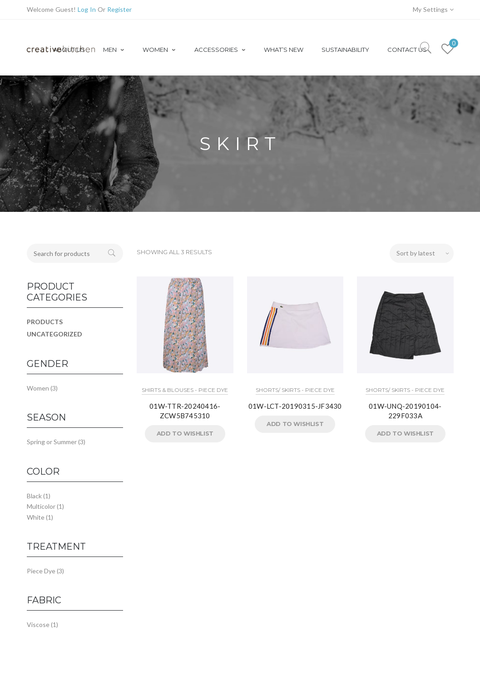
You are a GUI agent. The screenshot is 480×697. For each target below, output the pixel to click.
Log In (87, 9)
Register (119, 9)
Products (45, 322)
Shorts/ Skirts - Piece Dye (295, 389)
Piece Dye (41, 571)
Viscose (38, 624)
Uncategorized (54, 334)
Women (38, 388)
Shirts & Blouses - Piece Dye (185, 389)
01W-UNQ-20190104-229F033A (405, 411)
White (36, 517)
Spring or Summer (52, 442)
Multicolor (41, 506)
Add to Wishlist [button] (185, 433)
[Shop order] (422, 253)
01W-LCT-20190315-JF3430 (295, 406)
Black (34, 496)
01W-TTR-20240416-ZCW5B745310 (184, 411)
